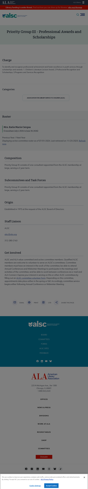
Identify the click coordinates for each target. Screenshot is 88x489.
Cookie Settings (35, 486)
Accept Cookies (51, 486)
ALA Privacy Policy (47, 480)
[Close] (84, 478)
